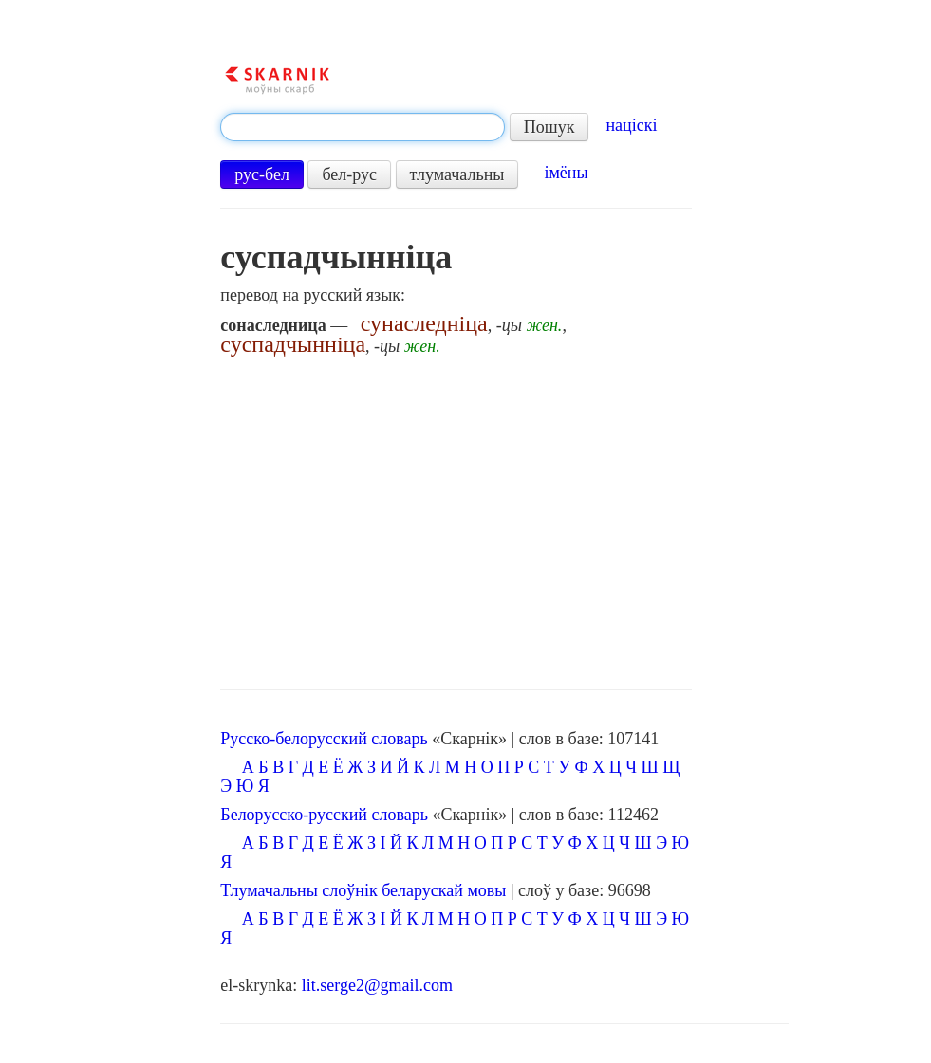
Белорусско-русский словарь (324, 814)
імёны (565, 172)
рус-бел (261, 174)
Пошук (549, 127)
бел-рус (349, 174)
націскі (631, 125)
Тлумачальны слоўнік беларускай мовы (363, 890)
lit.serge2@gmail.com (377, 985)
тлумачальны (457, 174)
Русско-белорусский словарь (323, 738)
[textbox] (362, 127)
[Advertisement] (504, 507)
